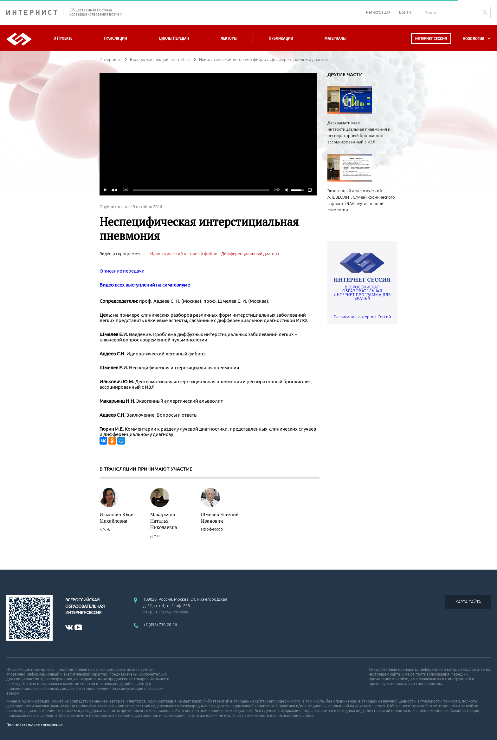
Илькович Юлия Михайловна (117, 517)
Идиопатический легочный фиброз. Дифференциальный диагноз (214, 253)
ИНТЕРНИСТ (34, 12)
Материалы (335, 38)
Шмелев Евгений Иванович (220, 517)
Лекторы (229, 38)
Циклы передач (174, 38)
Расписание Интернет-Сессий (362, 316)
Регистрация (378, 12)
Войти (405, 12)
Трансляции (115, 38)
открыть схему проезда (165, 612)
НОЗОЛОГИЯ (473, 38)
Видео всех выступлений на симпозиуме (145, 284)
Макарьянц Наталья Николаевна (163, 520)
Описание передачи (122, 271)
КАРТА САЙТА (468, 601)
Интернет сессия (431, 38)
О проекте (63, 38)
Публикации (281, 38)
